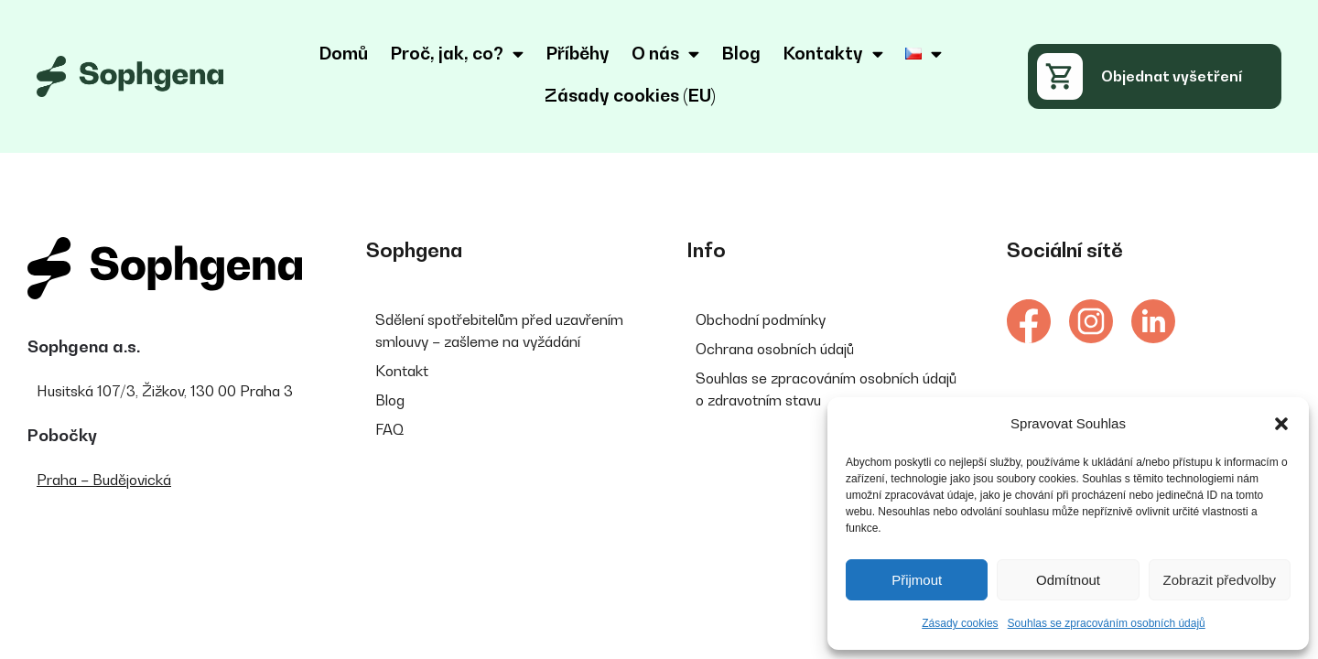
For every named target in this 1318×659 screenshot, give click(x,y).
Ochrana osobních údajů (775, 349)
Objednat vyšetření (1171, 76)
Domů (343, 53)
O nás (665, 53)
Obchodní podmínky (761, 319)
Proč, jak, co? (457, 53)
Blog (741, 53)
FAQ (389, 429)
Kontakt (401, 371)
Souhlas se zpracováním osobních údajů (1106, 623)
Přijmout (916, 580)
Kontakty (833, 53)
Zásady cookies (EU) (630, 95)
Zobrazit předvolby (1219, 580)
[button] (1281, 424)
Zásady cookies (960, 623)
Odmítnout (1068, 580)
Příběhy (578, 53)
